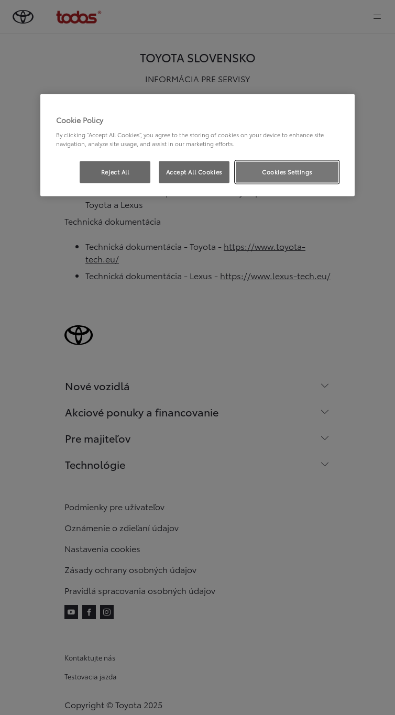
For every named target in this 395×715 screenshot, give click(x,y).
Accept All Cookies (194, 172)
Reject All (115, 172)
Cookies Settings (287, 172)
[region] (197, 145)
